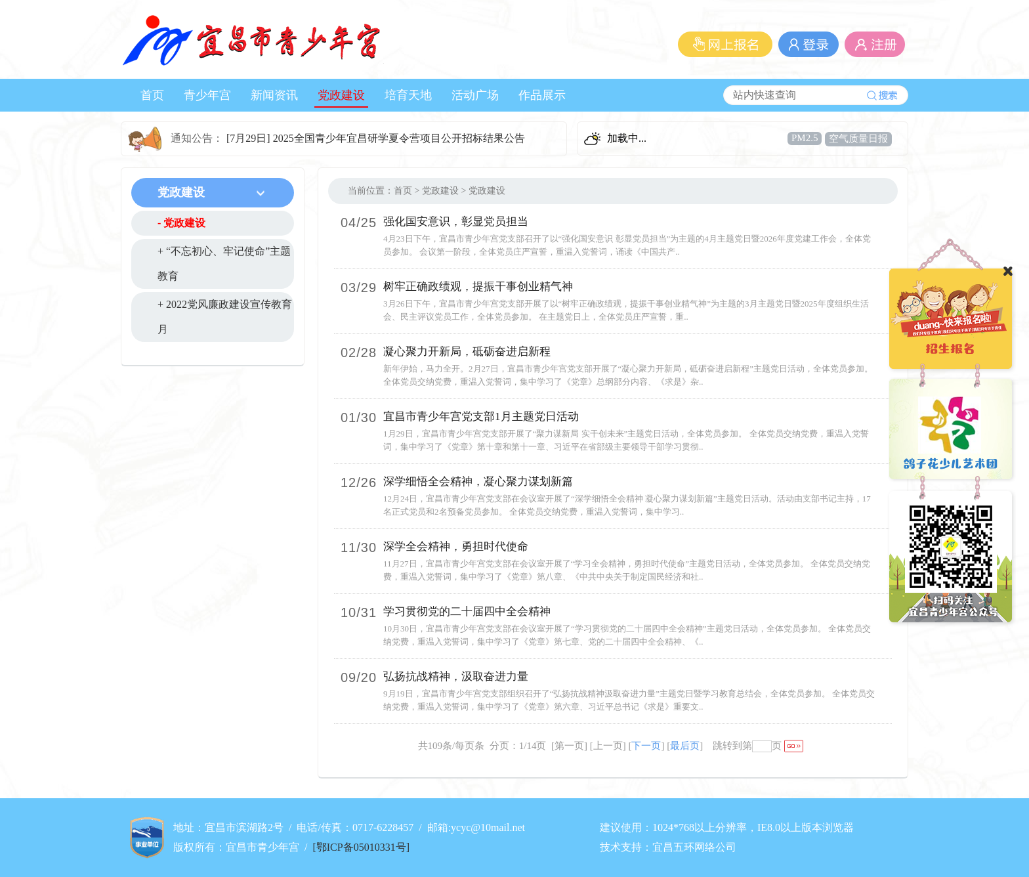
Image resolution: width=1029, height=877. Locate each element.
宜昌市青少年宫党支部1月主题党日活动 (481, 416)
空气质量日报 (858, 138)
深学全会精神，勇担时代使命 (455, 546)
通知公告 (192, 138)
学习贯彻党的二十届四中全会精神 (467, 611)
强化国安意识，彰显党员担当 (455, 221)
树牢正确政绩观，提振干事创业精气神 (478, 286)
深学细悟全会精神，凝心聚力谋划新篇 (478, 481)
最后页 (685, 745)
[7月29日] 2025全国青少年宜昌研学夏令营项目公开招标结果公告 (375, 138)
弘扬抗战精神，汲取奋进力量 (455, 676)
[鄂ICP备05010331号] (361, 847)
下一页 (646, 745)
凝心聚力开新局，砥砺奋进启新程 (467, 351)
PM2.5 (804, 138)
